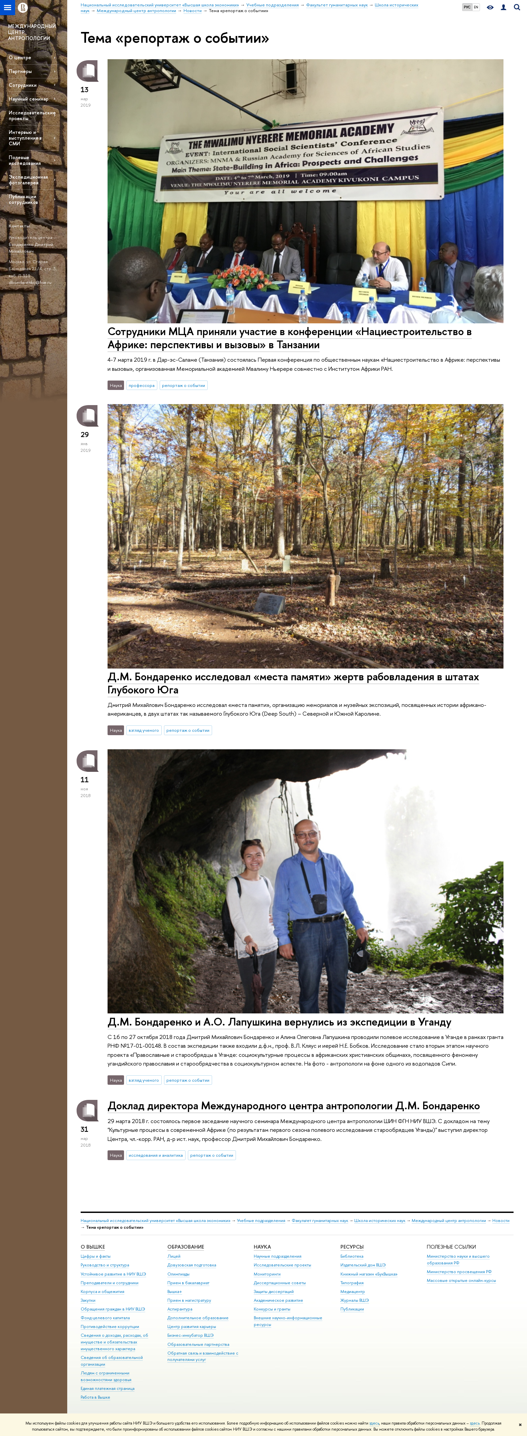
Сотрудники (23, 85)
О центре (20, 57)
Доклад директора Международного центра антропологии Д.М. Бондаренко (294, 1105)
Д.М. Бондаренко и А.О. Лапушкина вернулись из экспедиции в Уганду (279, 1021)
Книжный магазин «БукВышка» (369, 1274)
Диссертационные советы (280, 1283)
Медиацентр (352, 1291)
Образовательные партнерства (198, 1344)
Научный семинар (28, 99)
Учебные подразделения (261, 1220)
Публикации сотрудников (23, 199)
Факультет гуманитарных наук (320, 1220)
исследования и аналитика (156, 1155)
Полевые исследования (25, 160)
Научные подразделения (277, 1256)
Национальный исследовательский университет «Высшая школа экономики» (156, 1220)
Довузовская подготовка (191, 1265)
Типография (352, 1283)
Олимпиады (178, 1274)
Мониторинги (267, 1274)
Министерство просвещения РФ (459, 1272)
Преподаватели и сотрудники (109, 1283)
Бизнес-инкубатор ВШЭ (190, 1335)
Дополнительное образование (198, 1318)
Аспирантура (179, 1309)
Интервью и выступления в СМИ (25, 138)
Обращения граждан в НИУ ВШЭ (113, 1309)
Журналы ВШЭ (354, 1300)
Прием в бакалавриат (188, 1283)
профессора (142, 385)
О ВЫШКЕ (93, 1246)
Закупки (88, 1300)
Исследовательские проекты (32, 115)
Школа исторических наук (379, 1220)
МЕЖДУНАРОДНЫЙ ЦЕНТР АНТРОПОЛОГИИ (32, 32)
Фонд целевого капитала (105, 1318)
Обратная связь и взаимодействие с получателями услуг (202, 1356)
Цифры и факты (96, 1256)
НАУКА (262, 1246)
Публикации (352, 1309)
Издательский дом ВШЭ (363, 1265)
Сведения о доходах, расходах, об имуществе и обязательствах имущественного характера (114, 1342)
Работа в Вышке (95, 1397)
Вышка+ (174, 1291)
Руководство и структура (105, 1265)
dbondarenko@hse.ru (30, 282)
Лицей (173, 1256)
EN (476, 7)
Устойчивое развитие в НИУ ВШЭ (113, 1274)
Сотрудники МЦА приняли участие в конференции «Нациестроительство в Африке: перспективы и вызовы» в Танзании (290, 338)
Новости (501, 1220)
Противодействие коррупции (110, 1326)
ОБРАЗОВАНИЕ (185, 1246)
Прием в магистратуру (189, 1300)
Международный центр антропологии (449, 1220)
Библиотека (351, 1256)
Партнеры (20, 71)
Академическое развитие (278, 1300)
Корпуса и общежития (102, 1291)
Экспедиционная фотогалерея (28, 180)
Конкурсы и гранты (272, 1309)
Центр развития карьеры (191, 1326)
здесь (374, 1423)
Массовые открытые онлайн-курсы (461, 1280)
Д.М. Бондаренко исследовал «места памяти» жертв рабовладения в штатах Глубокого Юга (293, 683)
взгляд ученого (144, 730)
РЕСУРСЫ (352, 1246)
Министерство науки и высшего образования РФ (458, 1259)
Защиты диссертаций (274, 1291)
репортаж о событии (183, 385)
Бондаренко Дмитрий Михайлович (31, 247)
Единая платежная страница (107, 1388)
